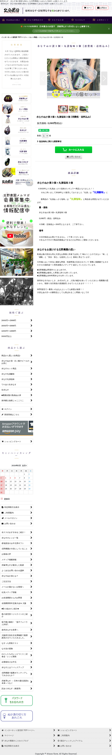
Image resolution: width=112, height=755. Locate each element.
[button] (11, 20)
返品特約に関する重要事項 (49, 141)
